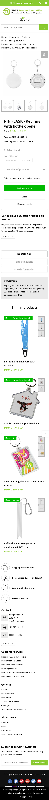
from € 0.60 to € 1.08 (14, 369)
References (6, 730)
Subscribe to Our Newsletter (14, 709)
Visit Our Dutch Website (11, 734)
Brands (4, 689)
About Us (5, 722)
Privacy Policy (7, 693)
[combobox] (20, 27)
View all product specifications (18, 141)
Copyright (5, 705)
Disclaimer (6, 697)
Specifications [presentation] (24, 261)
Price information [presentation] (24, 269)
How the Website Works (12, 664)
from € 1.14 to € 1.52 (14, 551)
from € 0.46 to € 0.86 (14, 489)
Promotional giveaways (11, 40)
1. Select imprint (13, 150)
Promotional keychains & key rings (16, 44)
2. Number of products (16, 169)
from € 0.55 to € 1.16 (14, 427)
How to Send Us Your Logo (12, 676)
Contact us (8, 236)
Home (4, 37)
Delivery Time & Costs (11, 660)
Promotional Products (19, 37)
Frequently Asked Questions (13, 656)
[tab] (24, 254)
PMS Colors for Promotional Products (18, 672)
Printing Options (9, 668)
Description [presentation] (24, 254)
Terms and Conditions (11, 701)
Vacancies (5, 726)
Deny (30, 797)
